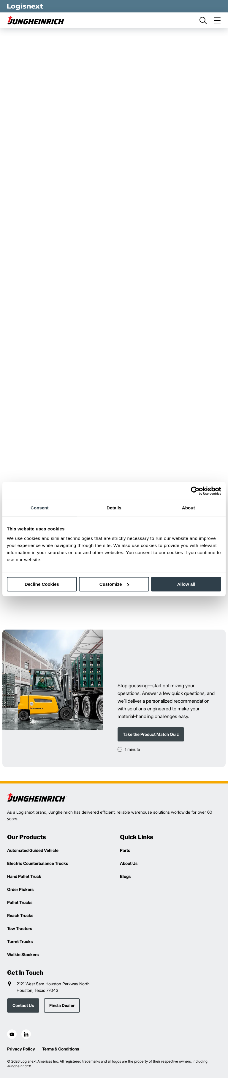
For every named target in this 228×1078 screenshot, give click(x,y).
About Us (128, 863)
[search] (203, 20)
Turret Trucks (20, 941)
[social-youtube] (12, 1034)
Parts (125, 850)
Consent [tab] (40, 507)
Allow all (186, 584)
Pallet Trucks (19, 902)
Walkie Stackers (23, 954)
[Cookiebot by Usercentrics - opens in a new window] (195, 490)
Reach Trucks (20, 915)
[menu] (217, 20)
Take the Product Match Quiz (151, 734)
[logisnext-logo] (36, 797)
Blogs (125, 876)
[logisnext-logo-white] (25, 6)
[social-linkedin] (26, 1034)
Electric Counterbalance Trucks (37, 863)
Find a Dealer (62, 1005)
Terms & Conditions (60, 1048)
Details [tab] (114, 507)
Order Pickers (20, 889)
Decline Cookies (42, 584)
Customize (114, 584)
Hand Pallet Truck (24, 876)
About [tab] (188, 507)
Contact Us (23, 1005)
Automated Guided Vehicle (32, 850)
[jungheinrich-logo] (36, 20)
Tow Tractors (19, 928)
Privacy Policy (21, 1048)
